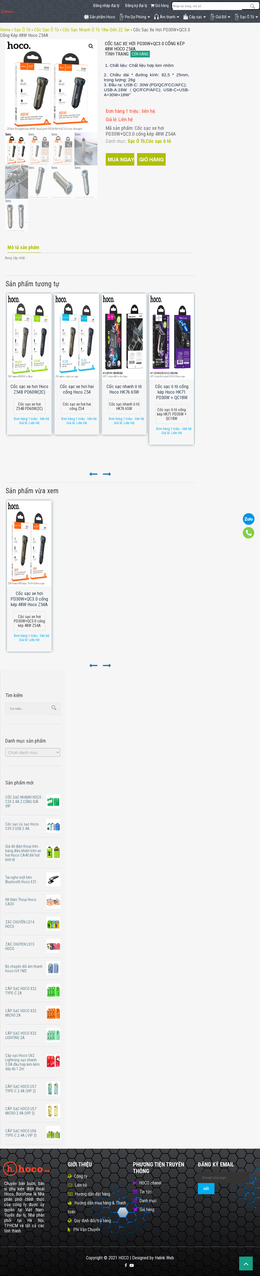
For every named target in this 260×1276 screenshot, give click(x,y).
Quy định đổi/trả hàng (92, 1220)
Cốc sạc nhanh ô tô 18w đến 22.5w (96, 29)
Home (5, 29)
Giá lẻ (111, 119)
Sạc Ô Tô (246, 17)
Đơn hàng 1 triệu (123, 111)
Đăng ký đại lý (136, 5)
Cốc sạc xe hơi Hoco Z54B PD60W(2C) (29, 389)
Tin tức (146, 1191)
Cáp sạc (194, 17)
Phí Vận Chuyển (86, 1229)
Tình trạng (116, 54)
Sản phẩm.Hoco (99, 17)
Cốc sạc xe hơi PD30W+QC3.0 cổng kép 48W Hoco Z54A (29, 599)
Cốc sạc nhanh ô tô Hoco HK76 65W (124, 389)
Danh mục (148, 1200)
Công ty (80, 1176)
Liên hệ (81, 1185)
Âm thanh (166, 17)
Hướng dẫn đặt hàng (92, 1194)
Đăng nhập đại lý (106, 5)
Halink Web (164, 1257)
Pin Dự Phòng (134, 17)
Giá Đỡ (220, 17)
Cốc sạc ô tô (46, 29)
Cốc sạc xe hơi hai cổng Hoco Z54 (77, 389)
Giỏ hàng (160, 5)
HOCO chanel (150, 1183)
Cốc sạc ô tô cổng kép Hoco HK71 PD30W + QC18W (171, 392)
